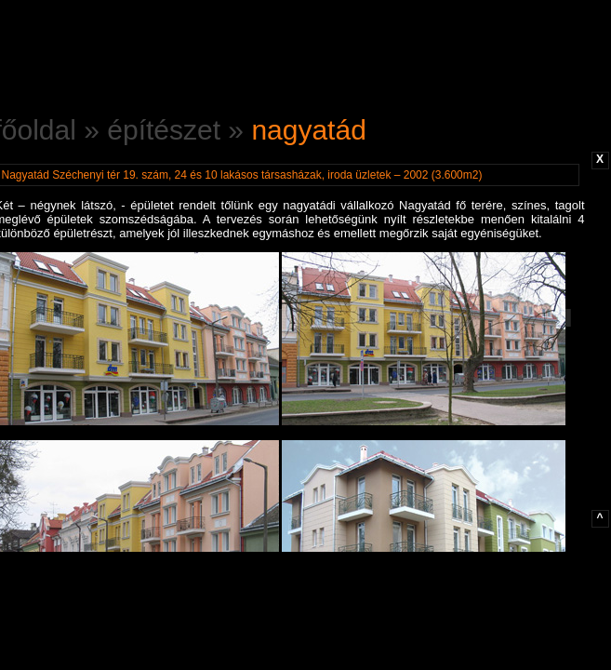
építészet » (179, 129)
